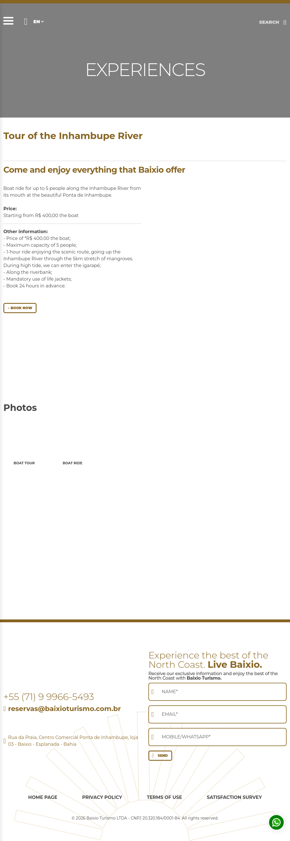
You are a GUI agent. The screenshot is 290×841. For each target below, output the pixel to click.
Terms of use (164, 797)
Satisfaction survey (234, 797)
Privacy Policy (102, 797)
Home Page (42, 797)
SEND (158, 755)
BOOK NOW (20, 308)
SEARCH (269, 22)
